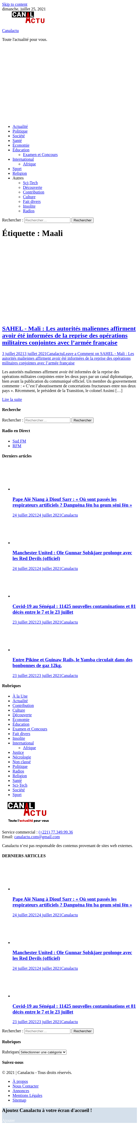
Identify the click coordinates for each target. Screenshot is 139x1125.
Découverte (32, 187)
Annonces (21, 1091)
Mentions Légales (27, 1095)
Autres (18, 178)
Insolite (29, 206)
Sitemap (19, 1100)
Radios (28, 211)
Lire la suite (12, 399)
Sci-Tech (30, 183)
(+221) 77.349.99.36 (56, 832)
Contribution (33, 192)
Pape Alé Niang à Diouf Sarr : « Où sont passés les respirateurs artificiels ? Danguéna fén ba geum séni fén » (72, 502)
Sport (17, 168)
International (23, 159)
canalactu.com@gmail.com (37, 837)
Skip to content (14, 4)
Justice (18, 752)
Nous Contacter (26, 1086)
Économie (21, 145)
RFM (17, 446)
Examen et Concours (40, 154)
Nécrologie (22, 757)
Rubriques (10, 1052)
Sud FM (19, 441)
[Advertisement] (70, 82)
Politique (20, 131)
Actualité (20, 126)
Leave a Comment (68, 358)
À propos (20, 1081)
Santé (17, 140)
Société (19, 136)
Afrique (29, 164)
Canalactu (10, 30)
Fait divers (32, 201)
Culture (29, 197)
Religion (20, 173)
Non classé (22, 762)
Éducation (21, 150)
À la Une (20, 696)
